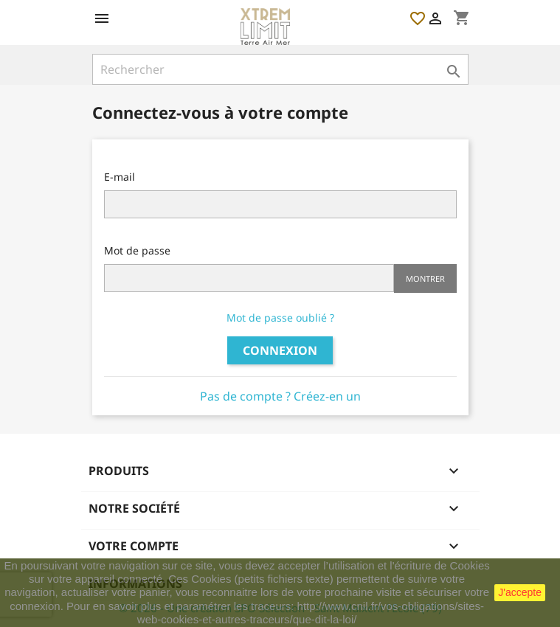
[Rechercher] (280, 69)
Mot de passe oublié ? (280, 318)
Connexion (280, 350)
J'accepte (520, 592)
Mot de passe (137, 250)
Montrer (425, 278)
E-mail (119, 177)
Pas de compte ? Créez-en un (280, 396)
